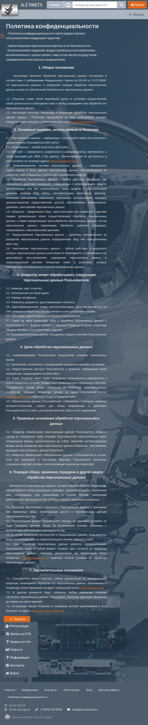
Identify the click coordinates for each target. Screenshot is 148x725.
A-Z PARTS (31, 4)
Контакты (51, 689)
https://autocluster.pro (84, 121)
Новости (10, 689)
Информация (30, 689)
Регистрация (71, 689)
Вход (89, 689)
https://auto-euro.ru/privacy (48, 610)
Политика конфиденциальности (27, 697)
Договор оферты (109, 689)
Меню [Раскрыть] (136, 14)
